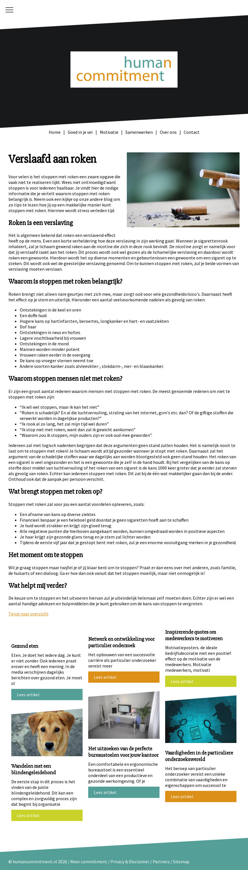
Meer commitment (88, 861)
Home (55, 132)
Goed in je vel (80, 132)
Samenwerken (139, 132)
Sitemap (181, 861)
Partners (161, 861)
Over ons (168, 132)
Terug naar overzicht (28, 614)
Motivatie (109, 132)
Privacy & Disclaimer (130, 861)
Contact (192, 132)
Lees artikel (28, 694)
